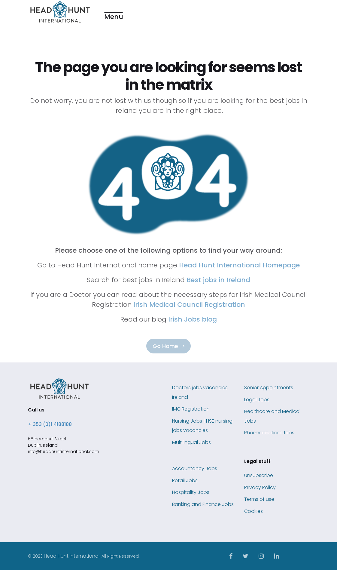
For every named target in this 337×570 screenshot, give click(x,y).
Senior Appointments (268, 387)
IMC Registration (191, 408)
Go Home (168, 346)
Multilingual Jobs (191, 442)
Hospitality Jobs (190, 492)
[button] (113, 12)
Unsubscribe (258, 475)
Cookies (253, 511)
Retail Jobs (185, 480)
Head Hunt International (71, 556)
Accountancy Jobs (194, 468)
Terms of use (259, 499)
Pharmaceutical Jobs (269, 432)
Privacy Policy (260, 487)
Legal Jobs (256, 399)
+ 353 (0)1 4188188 (50, 424)
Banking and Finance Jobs (203, 504)
